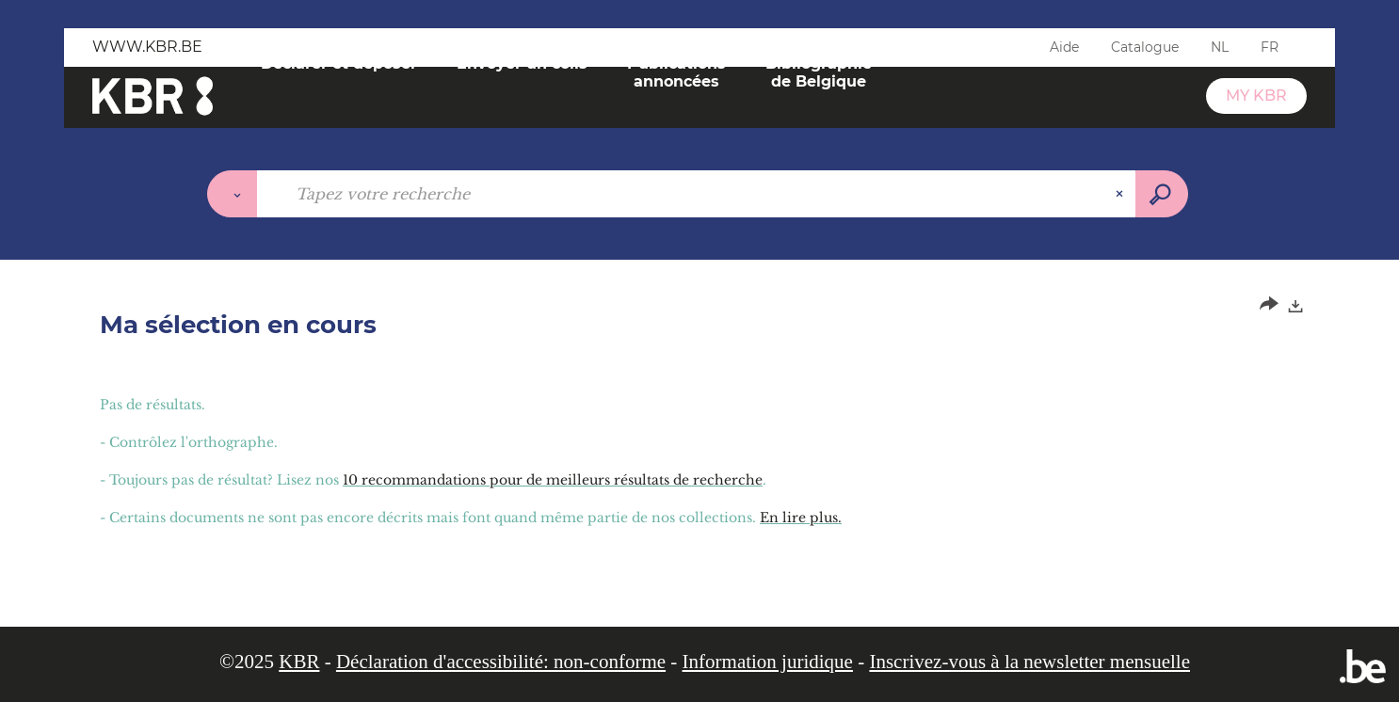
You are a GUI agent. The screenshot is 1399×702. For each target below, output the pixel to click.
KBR (299, 661)
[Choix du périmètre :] (232, 193)
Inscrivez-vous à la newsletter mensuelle (1029, 661)
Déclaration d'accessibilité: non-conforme (501, 661)
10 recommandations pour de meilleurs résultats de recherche (553, 479)
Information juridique (768, 661)
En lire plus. (801, 517)
